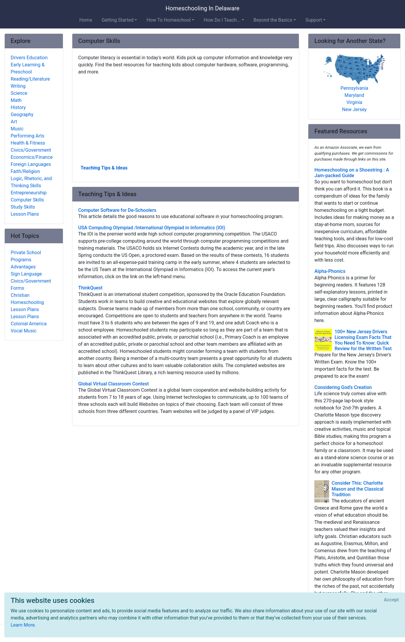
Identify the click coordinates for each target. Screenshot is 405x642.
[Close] (391, 600)
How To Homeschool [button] (168, 20)
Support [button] (313, 20)
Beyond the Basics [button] (272, 20)
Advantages (23, 267)
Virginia (354, 102)
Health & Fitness (28, 143)
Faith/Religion (25, 171)
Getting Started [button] (118, 20)
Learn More (23, 625)
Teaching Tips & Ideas (104, 168)
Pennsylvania (354, 88)
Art (14, 121)
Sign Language (26, 274)
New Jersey (354, 109)
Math (16, 100)
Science (19, 93)
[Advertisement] (185, 119)
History (18, 107)
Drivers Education (29, 57)
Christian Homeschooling (27, 298)
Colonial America (29, 323)
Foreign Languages (31, 164)
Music (17, 129)
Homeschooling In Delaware (202, 8)
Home (85, 20)
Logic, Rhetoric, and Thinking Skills (31, 182)
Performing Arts (27, 136)
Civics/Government (31, 150)
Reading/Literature (30, 79)
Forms (17, 288)
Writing (18, 86)
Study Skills (23, 207)
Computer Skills (27, 200)
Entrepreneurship (29, 193)
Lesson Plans (25, 214)
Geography (22, 114)
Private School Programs (26, 256)
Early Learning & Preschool (27, 68)
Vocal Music (23, 331)
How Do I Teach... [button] (222, 20)
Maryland (354, 95)
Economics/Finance (32, 157)
